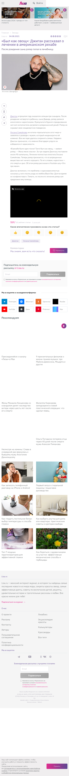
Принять (57, 766)
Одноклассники (43, 301)
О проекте (7, 583)
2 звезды (54, 36)
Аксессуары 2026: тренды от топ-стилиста (15, 21)
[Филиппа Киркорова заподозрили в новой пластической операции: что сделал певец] (51, 368)
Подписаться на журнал (12, 571)
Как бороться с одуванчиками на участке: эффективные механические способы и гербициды (51, 525)
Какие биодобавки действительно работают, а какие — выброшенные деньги (48, 22)
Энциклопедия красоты (45, 589)
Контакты (6, 593)
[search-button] (57, 3)
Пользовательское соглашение (11, 605)
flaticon (40, 671)
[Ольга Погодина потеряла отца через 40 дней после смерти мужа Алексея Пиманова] (51, 404)
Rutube (59, 301)
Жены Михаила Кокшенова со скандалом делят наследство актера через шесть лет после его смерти (16, 386)
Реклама (6, 588)
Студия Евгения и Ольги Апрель (39, 669)
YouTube (8, 309)
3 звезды (56, 36)
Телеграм (9, 301)
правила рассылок (31, 281)
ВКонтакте (26, 301)
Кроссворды (44, 601)
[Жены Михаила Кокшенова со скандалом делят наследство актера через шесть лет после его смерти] (17, 368)
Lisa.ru (4, 36)
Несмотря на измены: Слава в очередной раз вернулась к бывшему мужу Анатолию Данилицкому (16, 422)
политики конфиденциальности (15, 281)
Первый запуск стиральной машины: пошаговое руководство (49, 457)
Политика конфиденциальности (12, 612)
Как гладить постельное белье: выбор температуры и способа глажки (17, 490)
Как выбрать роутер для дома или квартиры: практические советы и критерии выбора (50, 490)
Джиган (13, 116)
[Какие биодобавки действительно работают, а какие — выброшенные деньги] (50, 12)
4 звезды (58, 36)
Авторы (5, 598)
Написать (60, 250)
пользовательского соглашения (51, 279)
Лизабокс (42, 583)
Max (58, 309)
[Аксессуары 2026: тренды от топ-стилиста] (18, 12)
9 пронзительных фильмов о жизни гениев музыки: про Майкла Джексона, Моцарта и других (50, 350)
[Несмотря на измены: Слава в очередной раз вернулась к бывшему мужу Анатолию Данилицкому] (17, 404)
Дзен (24, 309)
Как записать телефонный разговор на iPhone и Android (16, 455)
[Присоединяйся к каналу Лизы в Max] (17, 332)
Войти (62, 2)
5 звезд (60, 36)
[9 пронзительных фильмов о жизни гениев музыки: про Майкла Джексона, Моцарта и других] (51, 332)
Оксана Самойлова (18, 132)
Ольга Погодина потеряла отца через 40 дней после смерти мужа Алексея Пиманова (51, 421)
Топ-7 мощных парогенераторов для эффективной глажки (12, 524)
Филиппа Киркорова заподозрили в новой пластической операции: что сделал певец (50, 386)
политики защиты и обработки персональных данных (20, 772)
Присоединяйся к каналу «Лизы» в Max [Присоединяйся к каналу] (14, 347)
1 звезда (51, 36)
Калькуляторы (45, 596)
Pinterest (43, 309)
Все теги (42, 606)
